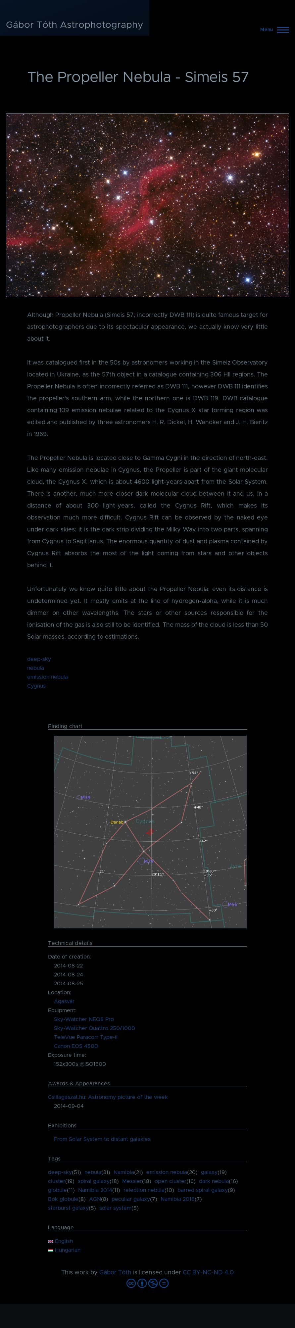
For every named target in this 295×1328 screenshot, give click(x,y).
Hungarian (64, 1250)
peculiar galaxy (131, 1199)
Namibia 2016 (178, 1199)
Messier (132, 1181)
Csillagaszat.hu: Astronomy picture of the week (108, 1097)
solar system (115, 1208)
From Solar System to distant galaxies (102, 1139)
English (60, 1241)
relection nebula (144, 1190)
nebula (35, 668)
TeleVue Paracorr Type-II (86, 1037)
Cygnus (36, 686)
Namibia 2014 (95, 1190)
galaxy (209, 1172)
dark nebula (214, 1181)
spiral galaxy (94, 1181)
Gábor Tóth (115, 1273)
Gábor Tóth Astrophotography (74, 25)
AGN (95, 1199)
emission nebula (47, 677)
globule (57, 1190)
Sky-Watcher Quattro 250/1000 (94, 1028)
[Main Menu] (272, 30)
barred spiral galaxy (202, 1190)
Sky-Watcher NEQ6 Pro (84, 1019)
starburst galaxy (68, 1208)
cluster (56, 1181)
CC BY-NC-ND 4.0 (208, 1273)
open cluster (170, 1181)
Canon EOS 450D (76, 1046)
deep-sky (39, 659)
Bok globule (63, 1199)
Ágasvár (64, 1001)
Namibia (124, 1172)
